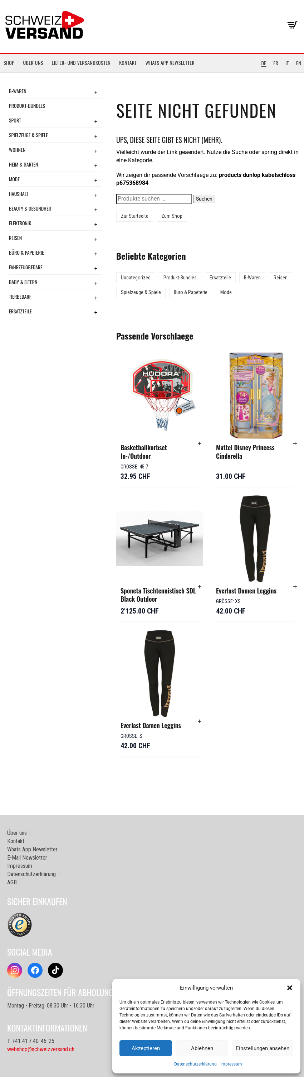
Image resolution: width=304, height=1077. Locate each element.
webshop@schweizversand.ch (40, 1049)
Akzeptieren (146, 1048)
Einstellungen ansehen (262, 1048)
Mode (14, 179)
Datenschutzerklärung (195, 1064)
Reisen (15, 237)
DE (263, 63)
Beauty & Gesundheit (30, 208)
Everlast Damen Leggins (246, 590)
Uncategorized (136, 277)
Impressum (231, 1064)
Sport (15, 120)
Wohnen (17, 149)
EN (298, 63)
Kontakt (128, 62)
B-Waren (17, 91)
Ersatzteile (20, 311)
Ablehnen (202, 1048)
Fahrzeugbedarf (26, 267)
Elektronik (20, 223)
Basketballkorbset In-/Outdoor (144, 452)
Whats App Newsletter (170, 62)
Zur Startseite (134, 216)
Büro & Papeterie (26, 252)
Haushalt (18, 193)
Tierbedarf (20, 296)
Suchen (204, 199)
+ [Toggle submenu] (95, 92)
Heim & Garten (23, 164)
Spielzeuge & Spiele (28, 135)
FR (275, 63)
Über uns (33, 62)
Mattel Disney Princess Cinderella (245, 452)
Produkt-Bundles (27, 105)
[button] (289, 987)
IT (287, 63)
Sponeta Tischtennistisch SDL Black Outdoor (158, 595)
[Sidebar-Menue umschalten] (152, 72)
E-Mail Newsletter (27, 857)
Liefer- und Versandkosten (81, 62)
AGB (12, 882)
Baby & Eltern (23, 281)
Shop (9, 62)
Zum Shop (171, 216)
